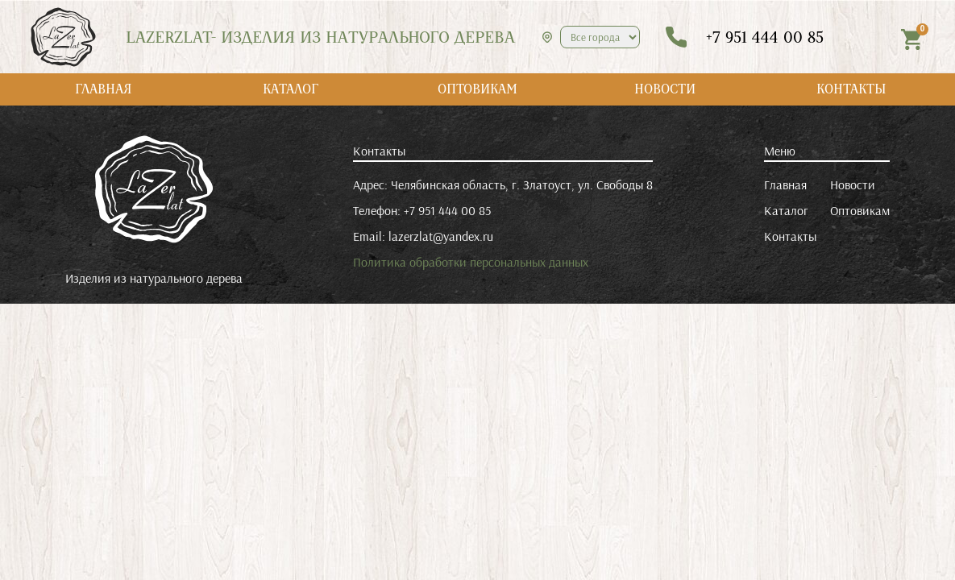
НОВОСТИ (664, 89)
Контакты (790, 236)
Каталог (786, 210)
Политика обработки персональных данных (470, 262)
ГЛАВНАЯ (103, 89)
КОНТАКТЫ (851, 89)
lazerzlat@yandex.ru (440, 236)
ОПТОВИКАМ (477, 89)
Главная (785, 184)
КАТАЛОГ (290, 89)
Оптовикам (860, 210)
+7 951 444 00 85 (447, 210)
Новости (852, 184)
